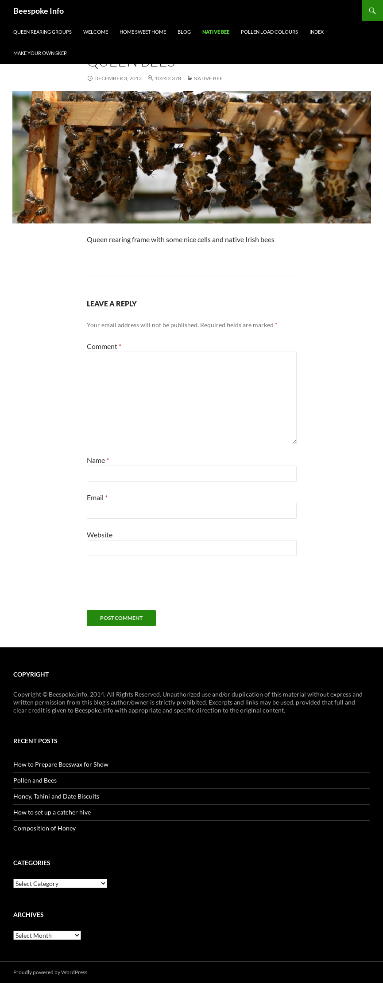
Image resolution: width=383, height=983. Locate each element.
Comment (104, 346)
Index (316, 32)
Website (99, 534)
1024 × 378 (168, 78)
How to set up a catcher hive (52, 812)
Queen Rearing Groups (42, 32)
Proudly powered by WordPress (50, 972)
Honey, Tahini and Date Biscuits (56, 796)
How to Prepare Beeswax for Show (60, 764)
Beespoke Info (38, 11)
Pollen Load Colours (269, 32)
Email (97, 497)
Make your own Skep (40, 53)
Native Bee (215, 32)
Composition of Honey (44, 828)
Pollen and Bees (35, 780)
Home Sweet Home (143, 32)
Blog (184, 32)
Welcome (95, 32)
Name (98, 460)
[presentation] (154, 588)
